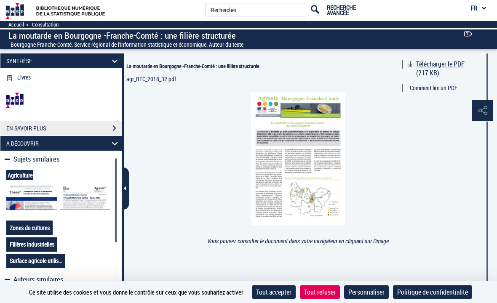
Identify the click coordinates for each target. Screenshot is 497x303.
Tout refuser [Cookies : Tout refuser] (320, 292)
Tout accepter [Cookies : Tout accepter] (273, 292)
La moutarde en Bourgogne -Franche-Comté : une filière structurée (192, 66)
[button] (482, 111)
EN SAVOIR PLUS (64, 128)
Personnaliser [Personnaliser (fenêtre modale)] (366, 292)
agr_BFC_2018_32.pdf (151, 79)
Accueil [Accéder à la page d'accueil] (16, 24)
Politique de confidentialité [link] (432, 292)
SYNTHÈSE (63, 60)
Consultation (45, 24)
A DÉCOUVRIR (63, 143)
